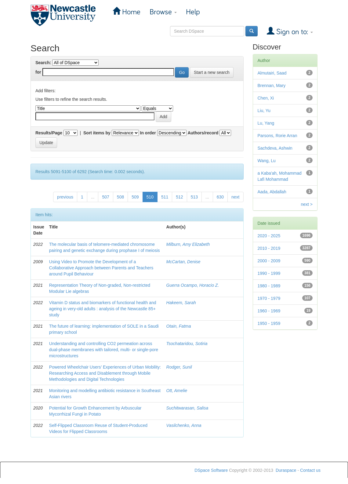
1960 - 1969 (269, 310)
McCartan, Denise (183, 261)
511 (164, 197)
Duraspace (286, 470)
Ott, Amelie (176, 390)
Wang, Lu (267, 160)
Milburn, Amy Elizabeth (188, 244)
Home (130, 12)
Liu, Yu (264, 110)
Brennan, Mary (272, 85)
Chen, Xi (266, 98)
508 (120, 197)
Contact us (310, 470)
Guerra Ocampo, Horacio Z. (192, 285)
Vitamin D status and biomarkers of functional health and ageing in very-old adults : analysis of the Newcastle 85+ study (102, 308)
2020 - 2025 (269, 235)
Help (193, 12)
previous (65, 197)
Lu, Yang (266, 123)
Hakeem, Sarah (181, 302)
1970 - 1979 (269, 298)
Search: (43, 62)
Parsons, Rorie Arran (277, 135)
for (38, 72)
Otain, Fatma (178, 326)
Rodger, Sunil (179, 367)
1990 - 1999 (269, 273)
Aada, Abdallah (272, 191)
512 (179, 197)
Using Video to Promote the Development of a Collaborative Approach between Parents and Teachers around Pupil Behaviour (101, 267)
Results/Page (48, 132)
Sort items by (97, 132)
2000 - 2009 (269, 260)
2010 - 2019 (269, 248)
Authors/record (202, 132)
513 (194, 197)
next (235, 197)
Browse (163, 12)
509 (135, 197)
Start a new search (212, 72)
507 (105, 197)
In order (148, 132)
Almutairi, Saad (272, 73)
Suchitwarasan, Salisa (187, 408)
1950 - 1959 (269, 323)
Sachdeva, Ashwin (275, 148)
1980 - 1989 (269, 285)
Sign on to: (293, 32)
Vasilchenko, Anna (183, 425)
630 (220, 197)
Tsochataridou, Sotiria (187, 343)
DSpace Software (211, 470)
